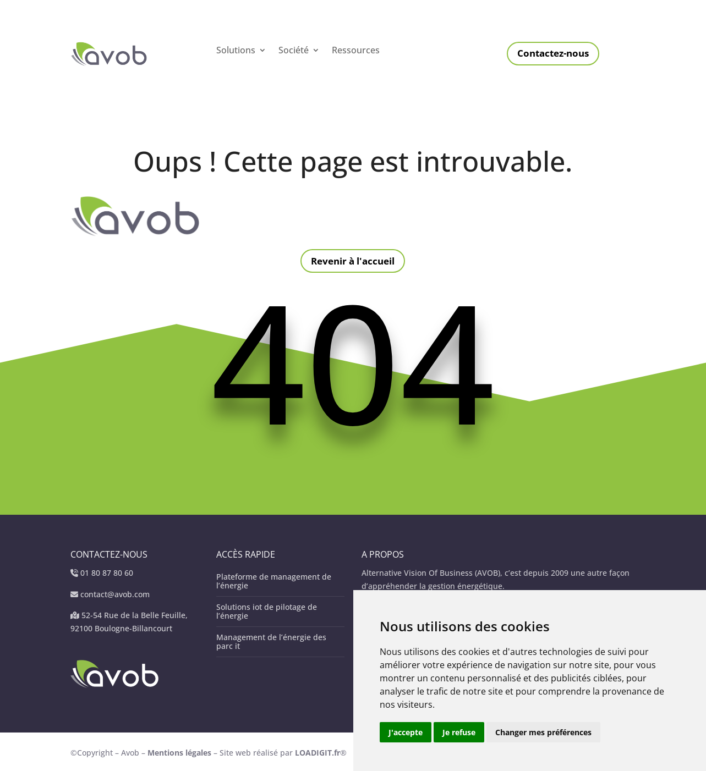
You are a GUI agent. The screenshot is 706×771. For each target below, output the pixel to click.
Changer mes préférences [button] (543, 732)
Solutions (235, 51)
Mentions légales (180, 752)
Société (293, 51)
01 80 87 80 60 (106, 573)
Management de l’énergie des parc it (271, 641)
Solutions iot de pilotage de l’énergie (266, 611)
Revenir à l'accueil (353, 261)
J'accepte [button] (405, 732)
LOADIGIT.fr (317, 752)
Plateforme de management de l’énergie (273, 581)
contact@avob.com (115, 594)
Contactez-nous (553, 53)
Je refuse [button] (458, 732)
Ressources (356, 51)
